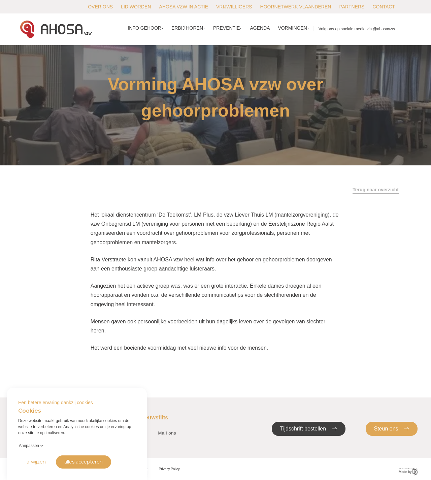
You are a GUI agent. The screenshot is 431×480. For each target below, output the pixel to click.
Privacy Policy (169, 469)
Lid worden (136, 6)
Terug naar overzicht (376, 189)
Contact (383, 6)
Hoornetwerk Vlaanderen (295, 6)
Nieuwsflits (154, 417)
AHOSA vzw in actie (183, 6)
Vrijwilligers (234, 6)
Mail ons (167, 433)
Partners (351, 6)
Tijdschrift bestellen (308, 428)
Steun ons (391, 428)
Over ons (100, 6)
